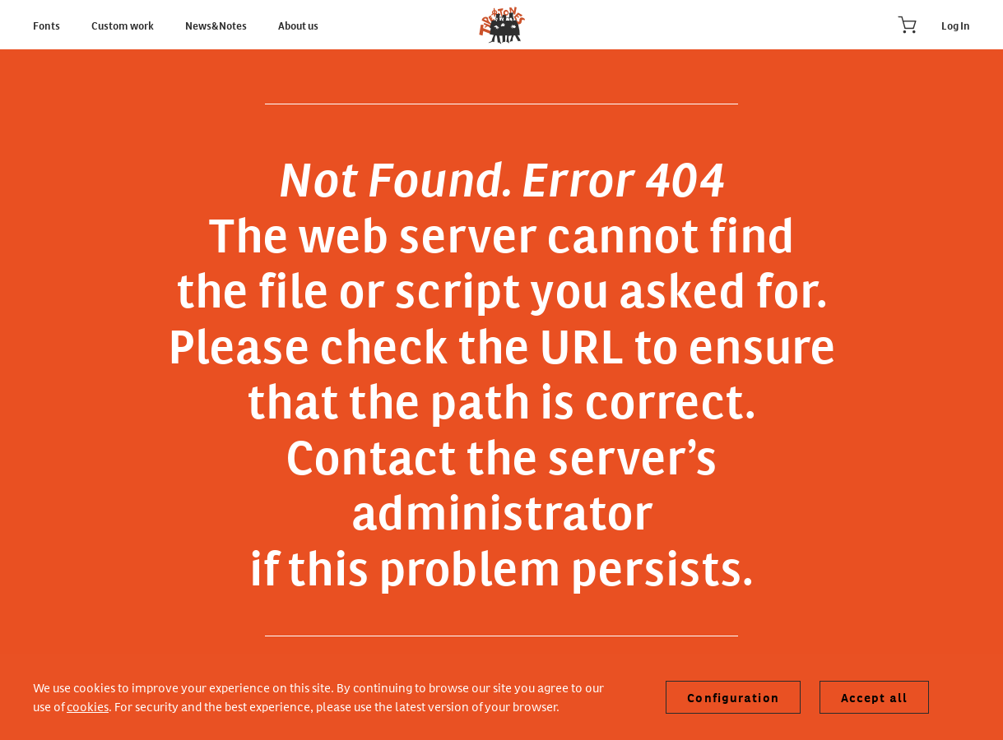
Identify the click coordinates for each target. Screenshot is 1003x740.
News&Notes (216, 24)
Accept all (874, 697)
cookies (88, 705)
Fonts (47, 24)
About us (298, 24)
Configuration (733, 697)
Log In (955, 24)
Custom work (123, 24)
